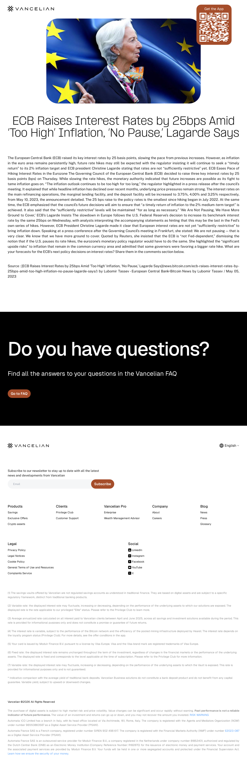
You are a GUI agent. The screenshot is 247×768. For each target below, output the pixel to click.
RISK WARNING (199, 715)
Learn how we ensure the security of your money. (38, 753)
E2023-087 (232, 730)
